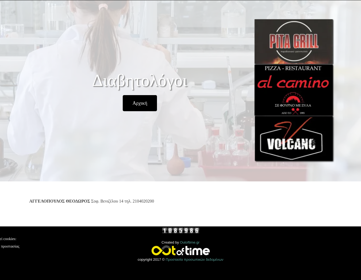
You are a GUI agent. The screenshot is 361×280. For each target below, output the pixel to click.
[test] (140, 103)
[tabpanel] (140, 204)
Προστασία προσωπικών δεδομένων (194, 259)
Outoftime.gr (189, 242)
